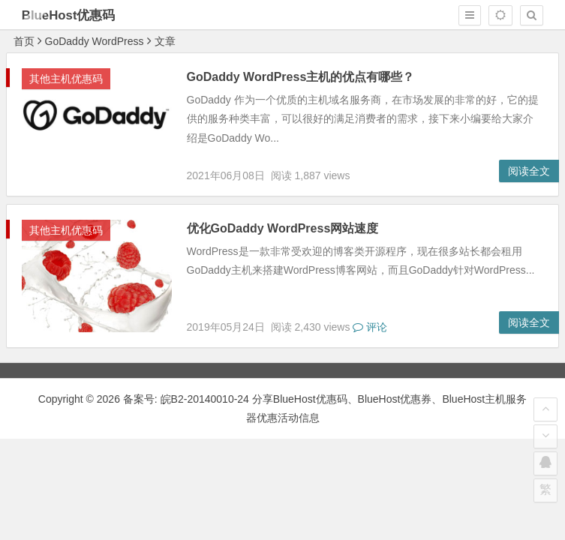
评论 (370, 327)
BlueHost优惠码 (69, 15)
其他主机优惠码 (66, 79)
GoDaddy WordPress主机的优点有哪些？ (301, 76)
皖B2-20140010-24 (206, 399)
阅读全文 (529, 171)
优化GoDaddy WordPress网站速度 (283, 228)
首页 (24, 41)
